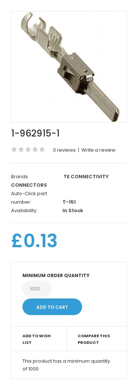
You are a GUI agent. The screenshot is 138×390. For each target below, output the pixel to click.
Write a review (98, 149)
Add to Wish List (36, 339)
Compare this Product (94, 339)
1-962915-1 (35, 133)
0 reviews (64, 149)
